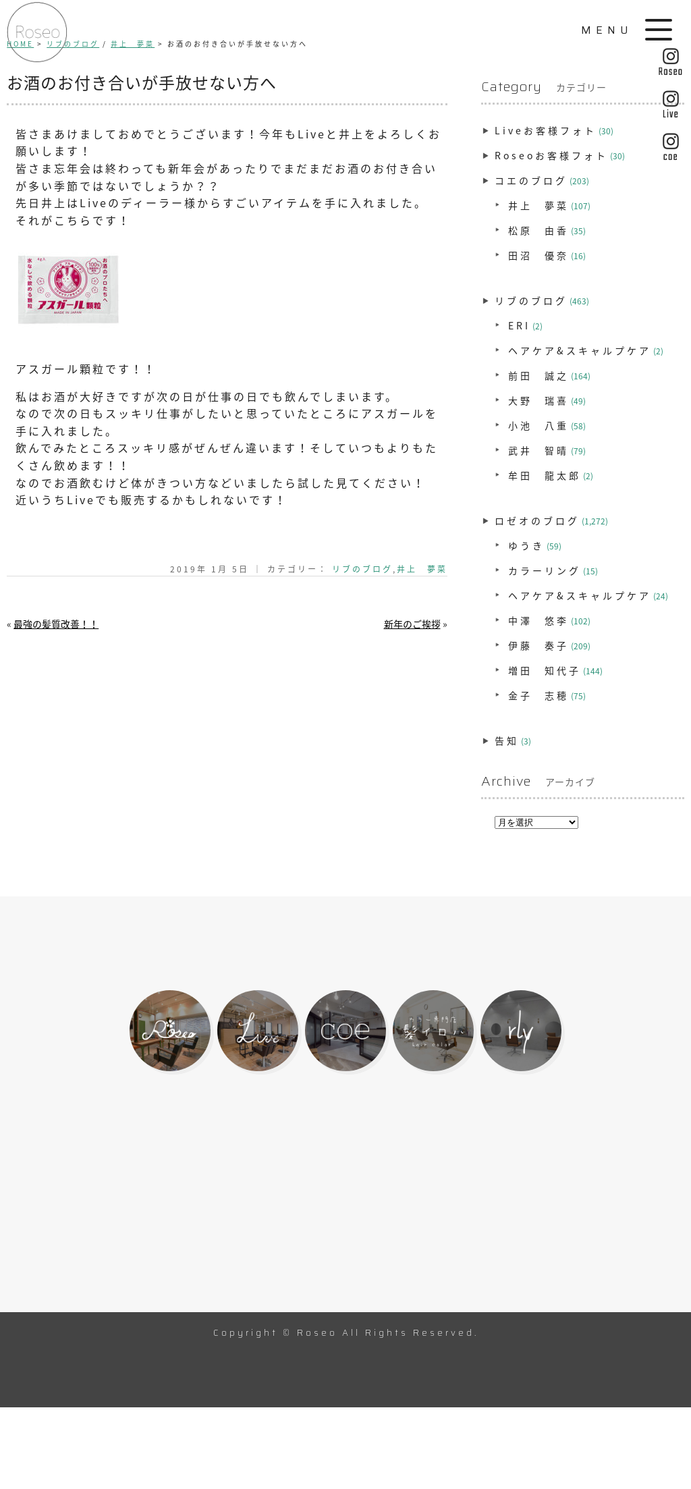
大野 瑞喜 (538, 400)
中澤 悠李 (538, 620)
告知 (507, 740)
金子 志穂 (538, 695)
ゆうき (526, 545)
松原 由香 (538, 230)
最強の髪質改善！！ (56, 623)
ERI (519, 325)
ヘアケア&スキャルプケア (579, 350)
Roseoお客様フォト (551, 155)
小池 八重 (538, 425)
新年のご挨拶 (412, 623)
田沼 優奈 (538, 255)
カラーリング (544, 570)
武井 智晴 (538, 450)
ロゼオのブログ (537, 520)
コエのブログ (531, 180)
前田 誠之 (538, 375)
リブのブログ (362, 569)
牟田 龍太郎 (544, 475)
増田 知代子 (544, 670)
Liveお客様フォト (546, 130)
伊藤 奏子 (538, 645)
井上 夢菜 (422, 569)
